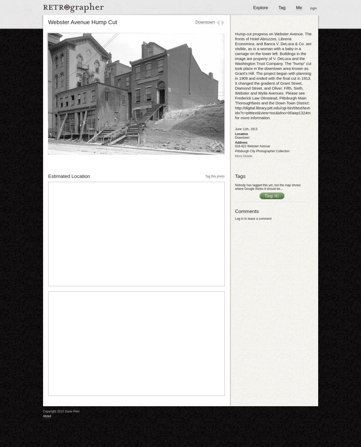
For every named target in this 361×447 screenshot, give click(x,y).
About (47, 416)
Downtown (205, 22)
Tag (281, 7)
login (313, 8)
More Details (244, 156)
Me (299, 7)
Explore (260, 7)
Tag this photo (215, 176)
